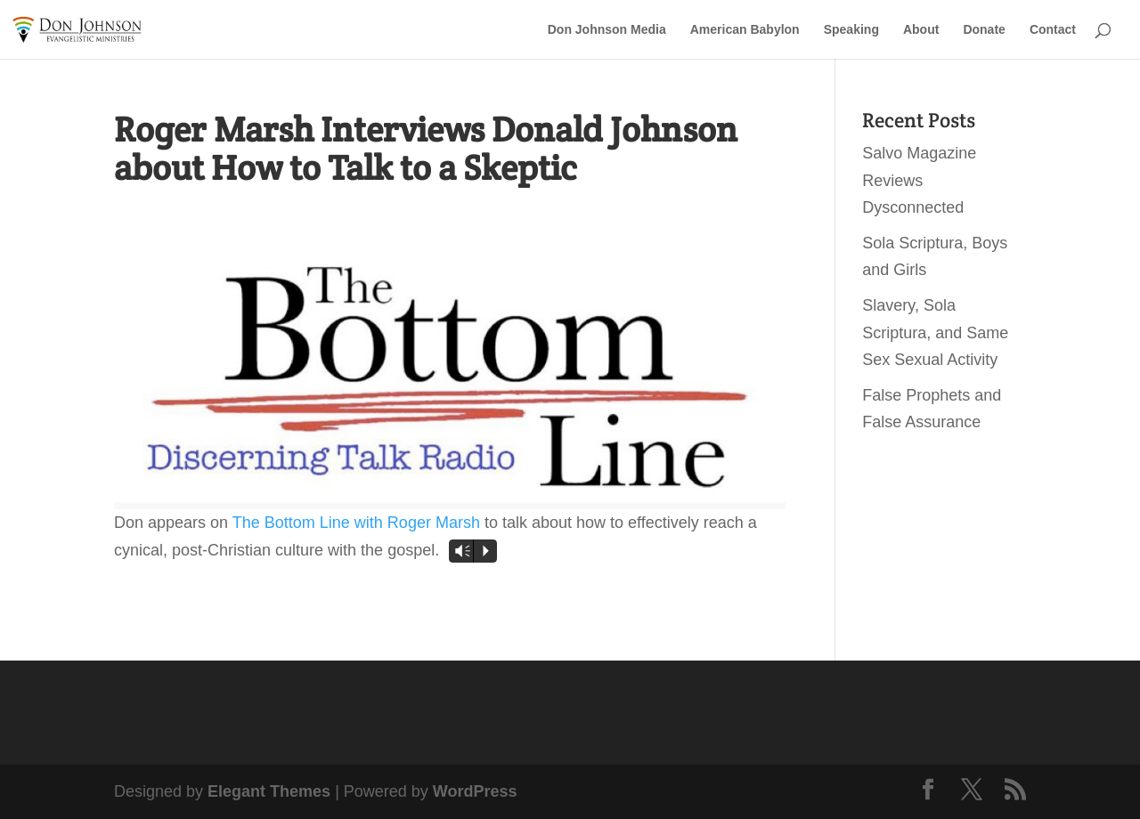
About (921, 29)
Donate (984, 29)
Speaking (851, 29)
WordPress (475, 791)
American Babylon (745, 29)
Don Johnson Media (607, 29)
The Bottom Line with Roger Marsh (356, 522)
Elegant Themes (269, 791)
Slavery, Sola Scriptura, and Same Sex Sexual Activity (935, 332)
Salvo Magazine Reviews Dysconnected (919, 180)
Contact (1053, 29)
